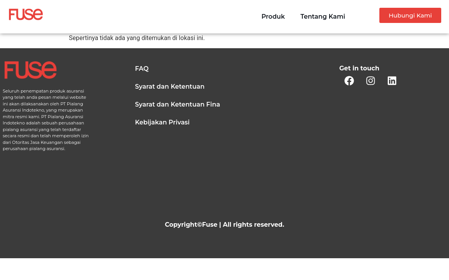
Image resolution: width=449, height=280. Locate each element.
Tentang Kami (322, 16)
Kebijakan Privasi (162, 122)
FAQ (142, 68)
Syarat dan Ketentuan (170, 86)
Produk (273, 16)
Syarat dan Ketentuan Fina (177, 104)
